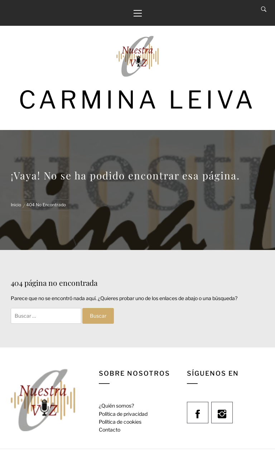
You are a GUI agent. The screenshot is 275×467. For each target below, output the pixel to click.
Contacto (109, 430)
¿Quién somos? (116, 406)
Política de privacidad (123, 414)
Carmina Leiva (137, 100)
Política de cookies (120, 422)
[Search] (264, 9)
